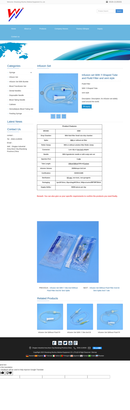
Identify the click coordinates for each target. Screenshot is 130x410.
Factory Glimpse (82, 29)
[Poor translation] (9, 373)
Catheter (12, 104)
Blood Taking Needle (17, 100)
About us (27, 29)
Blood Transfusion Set (17, 86)
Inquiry (100, 29)
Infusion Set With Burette (18, 82)
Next (75, 93)
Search (119, 11)
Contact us (15, 37)
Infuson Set (13, 77)
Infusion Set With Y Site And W (79, 332)
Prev (42, 93)
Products (42, 29)
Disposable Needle (16, 95)
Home (13, 29)
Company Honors (61, 29)
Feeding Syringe (15, 114)
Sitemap (94, 352)
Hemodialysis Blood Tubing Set (21, 109)
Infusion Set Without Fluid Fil (49, 332)
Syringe (12, 72)
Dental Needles (15, 91)
